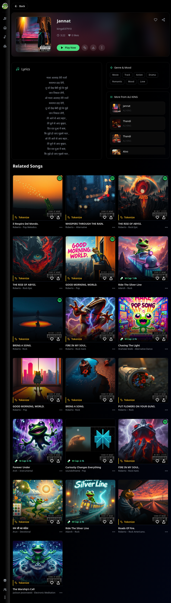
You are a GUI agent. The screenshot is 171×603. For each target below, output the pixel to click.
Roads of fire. (126, 528)
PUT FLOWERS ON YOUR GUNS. (136, 406)
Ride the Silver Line (130, 284)
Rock (129, 288)
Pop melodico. (30, 227)
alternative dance (144, 348)
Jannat (126, 106)
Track (127, 74)
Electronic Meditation (44, 592)
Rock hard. (80, 348)
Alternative (81, 227)
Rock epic (133, 227)
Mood (131, 81)
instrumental (26, 470)
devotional (25, 531)
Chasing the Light (129, 345)
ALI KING (127, 110)
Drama (152, 74)
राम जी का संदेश (20, 528)
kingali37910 (64, 28)
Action (139, 74)
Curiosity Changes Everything (83, 467)
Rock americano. (137, 531)
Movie (115, 74)
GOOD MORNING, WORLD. (81, 284)
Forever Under (21, 467)
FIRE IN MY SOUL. (76, 345)
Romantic (117, 81)
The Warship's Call (24, 589)
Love (142, 81)
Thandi (127, 121)
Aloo (125, 151)
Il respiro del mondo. (26, 223)
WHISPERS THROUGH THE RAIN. (84, 223)
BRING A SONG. (22, 345)
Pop (78, 288)
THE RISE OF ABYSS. (130, 223)
